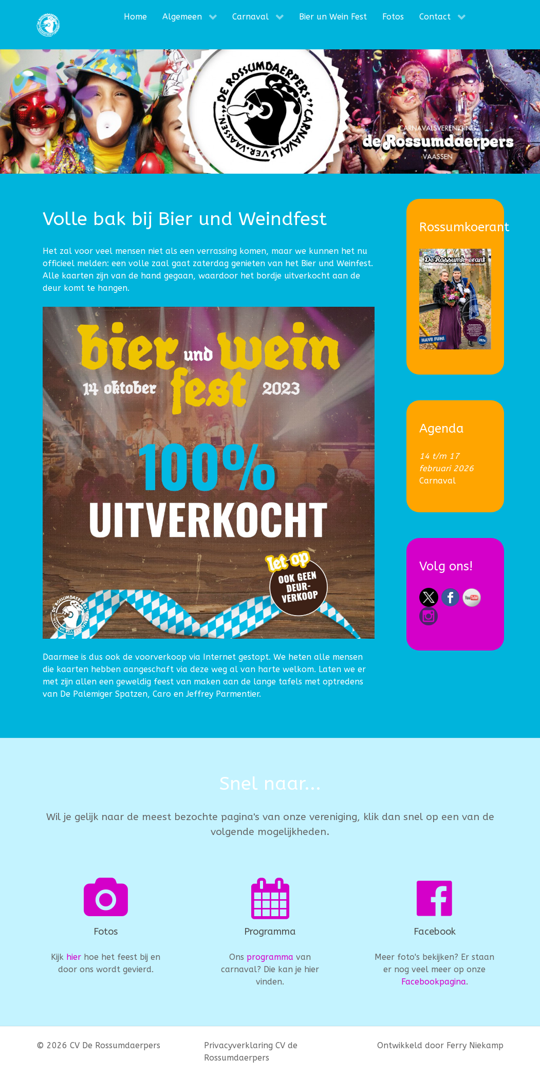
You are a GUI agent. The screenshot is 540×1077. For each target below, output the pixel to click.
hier (73, 957)
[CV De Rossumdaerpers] (48, 24)
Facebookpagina (433, 982)
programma (270, 957)
